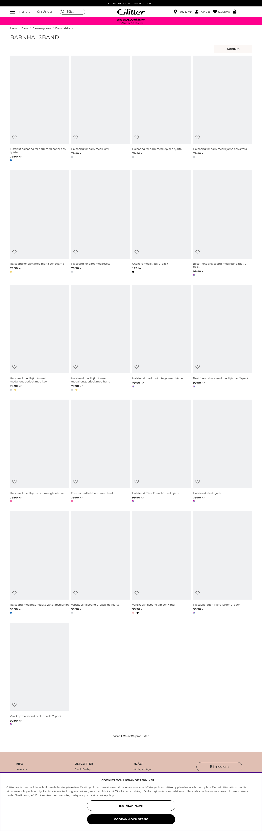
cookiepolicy (105, 795)
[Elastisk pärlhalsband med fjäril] (100, 452)
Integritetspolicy (74, 795)
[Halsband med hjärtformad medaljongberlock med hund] (100, 338)
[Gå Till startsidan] (131, 11)
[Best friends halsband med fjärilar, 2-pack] (222, 338)
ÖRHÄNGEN (45, 11)
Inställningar (131, 805)
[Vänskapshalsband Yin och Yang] (161, 563)
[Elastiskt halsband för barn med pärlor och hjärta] (39, 109)
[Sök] (72, 12)
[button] (204, 12)
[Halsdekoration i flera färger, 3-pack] (222, 563)
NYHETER (25, 11)
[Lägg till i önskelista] (14, 137)
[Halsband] (161, 452)
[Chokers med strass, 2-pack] (161, 224)
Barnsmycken (41, 28)
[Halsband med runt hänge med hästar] (161, 338)
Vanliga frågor (143, 769)
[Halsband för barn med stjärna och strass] (222, 109)
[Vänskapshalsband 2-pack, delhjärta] (100, 563)
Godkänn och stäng (131, 819)
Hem (13, 28)
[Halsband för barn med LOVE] (100, 109)
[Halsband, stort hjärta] (222, 452)
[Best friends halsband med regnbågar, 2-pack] (222, 224)
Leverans (21, 769)
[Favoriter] (223, 12)
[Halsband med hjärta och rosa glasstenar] (39, 452)
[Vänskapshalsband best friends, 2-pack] (39, 675)
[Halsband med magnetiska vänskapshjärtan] (39, 563)
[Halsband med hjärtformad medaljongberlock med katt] (39, 338)
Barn (24, 28)
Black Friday (83, 769)
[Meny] (13, 12)
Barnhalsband (64, 28)
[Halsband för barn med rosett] (100, 224)
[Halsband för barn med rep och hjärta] (161, 109)
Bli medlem (219, 767)
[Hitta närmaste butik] (183, 12)
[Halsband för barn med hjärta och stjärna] (39, 224)
